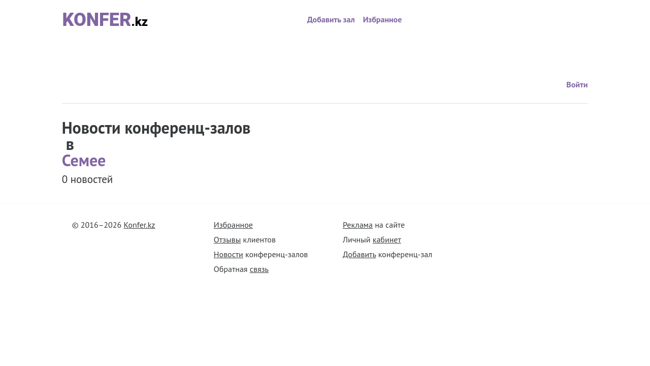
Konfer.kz (139, 225)
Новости (228, 254)
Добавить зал (331, 19)
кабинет (387, 239)
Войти (499, 50)
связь (259, 269)
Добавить (359, 254)
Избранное (382, 19)
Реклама (358, 225)
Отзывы (227, 239)
